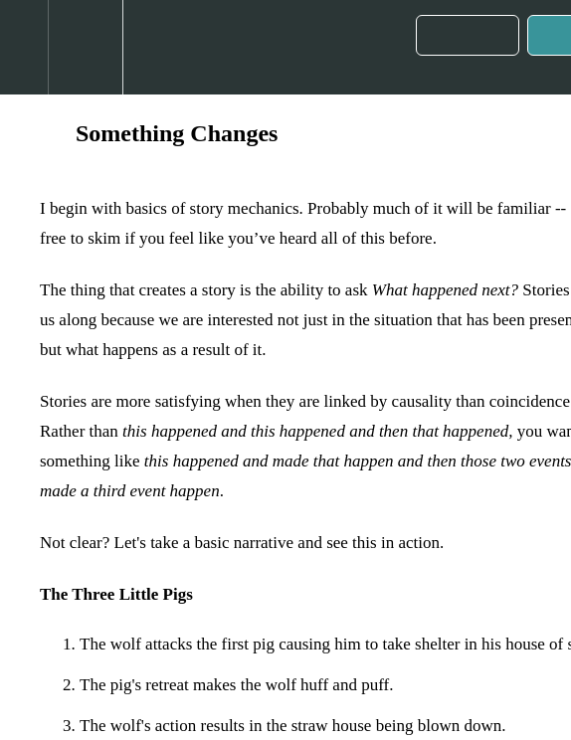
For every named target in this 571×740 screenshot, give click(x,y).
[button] (24, 47)
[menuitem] (85, 47)
